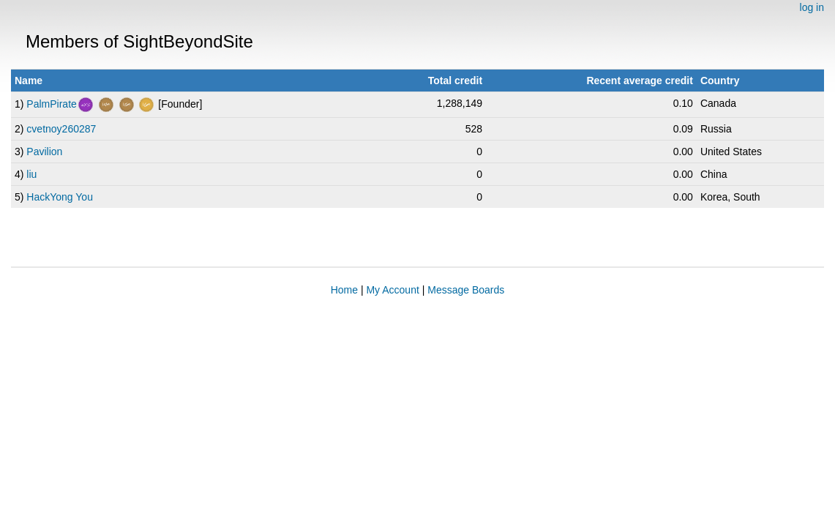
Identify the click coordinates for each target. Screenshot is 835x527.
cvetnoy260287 (61, 129)
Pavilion (44, 151)
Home (344, 290)
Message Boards (465, 290)
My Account (392, 290)
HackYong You (59, 197)
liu (31, 174)
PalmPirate (51, 104)
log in (812, 7)
